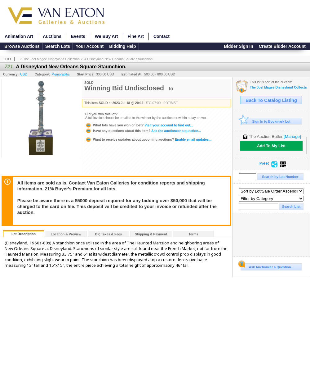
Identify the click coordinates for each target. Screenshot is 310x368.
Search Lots (57, 46)
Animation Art (19, 36)
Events (78, 36)
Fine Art (136, 36)
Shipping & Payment (151, 234)
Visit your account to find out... (139, 125)
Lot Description (23, 234)
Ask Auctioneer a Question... (267, 266)
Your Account (90, 46)
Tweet (263, 163)
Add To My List (271, 145)
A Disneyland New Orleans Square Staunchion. (118, 59)
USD (23, 74)
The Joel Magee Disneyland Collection (51, 59)
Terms (193, 234)
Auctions (52, 36)
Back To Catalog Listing (271, 100)
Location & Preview (66, 234)
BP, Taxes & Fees (108, 234)
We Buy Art (106, 36)
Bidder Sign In (238, 46)
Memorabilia (60, 74)
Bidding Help (122, 46)
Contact (161, 36)
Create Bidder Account (282, 46)
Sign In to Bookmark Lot (265, 121)
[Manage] (292, 136)
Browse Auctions (22, 46)
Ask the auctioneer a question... (143, 131)
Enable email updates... (148, 139)
